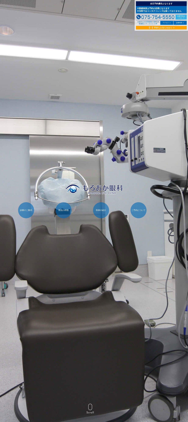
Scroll (90, 409)
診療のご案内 (34, 218)
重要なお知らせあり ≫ (161, 28)
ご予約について (146, 218)
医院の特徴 (71, 218)
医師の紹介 (109, 218)
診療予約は (181, 17)
